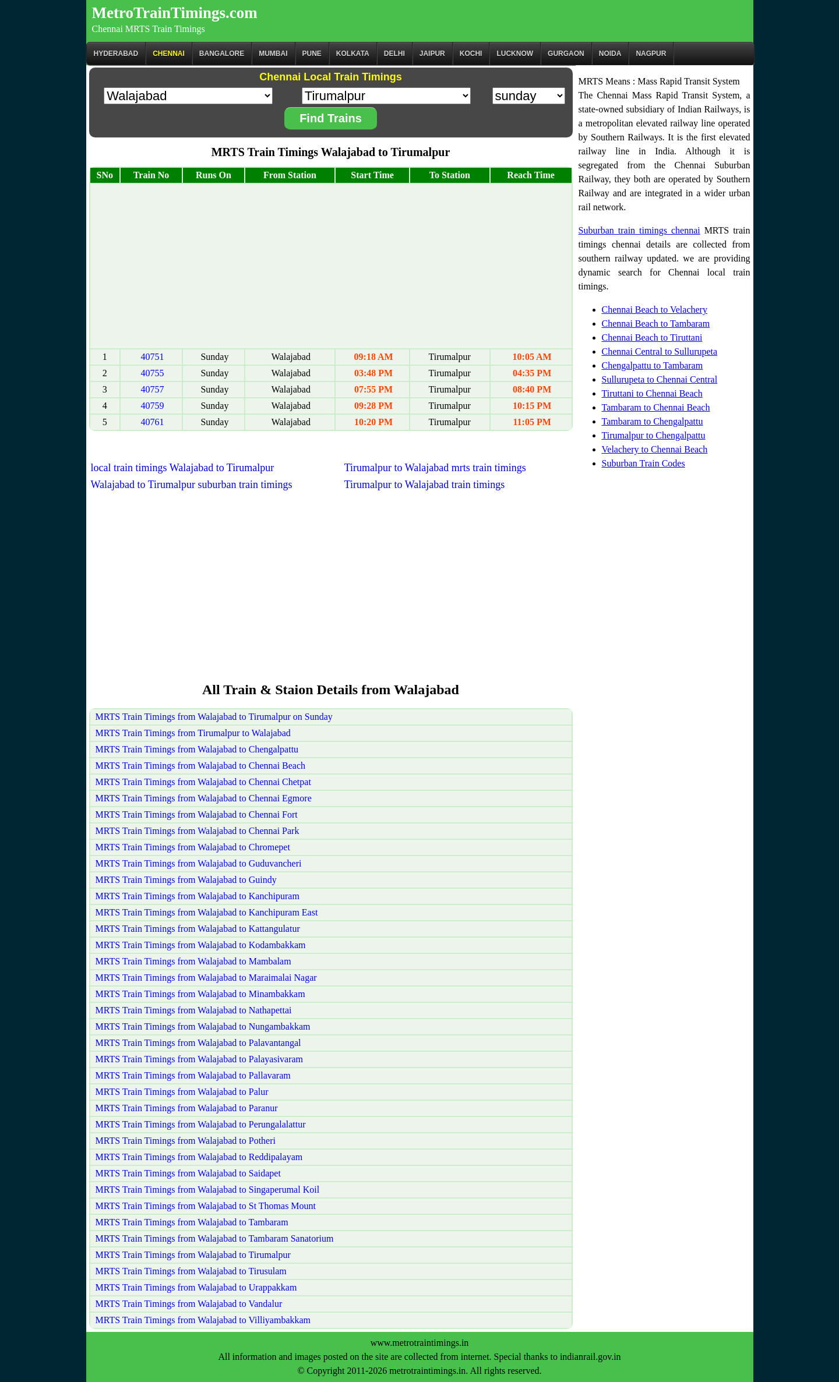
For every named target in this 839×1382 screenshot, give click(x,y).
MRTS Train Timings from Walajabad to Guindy (186, 880)
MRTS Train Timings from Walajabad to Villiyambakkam (203, 1320)
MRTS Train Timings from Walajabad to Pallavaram (193, 1075)
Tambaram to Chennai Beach (656, 407)
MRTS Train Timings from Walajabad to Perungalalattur (201, 1124)
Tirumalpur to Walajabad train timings (424, 484)
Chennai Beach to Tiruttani (652, 337)
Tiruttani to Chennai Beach (652, 393)
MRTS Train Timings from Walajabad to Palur (182, 1092)
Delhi (394, 54)
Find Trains (330, 118)
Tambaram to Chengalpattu (652, 421)
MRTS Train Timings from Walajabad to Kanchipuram (197, 896)
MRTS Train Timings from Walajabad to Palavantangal (198, 1043)
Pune (312, 54)
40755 (152, 373)
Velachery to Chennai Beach (655, 449)
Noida (610, 54)
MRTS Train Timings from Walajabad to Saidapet (188, 1173)
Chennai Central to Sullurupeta (660, 351)
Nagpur (651, 54)
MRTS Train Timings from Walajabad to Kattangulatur (198, 929)
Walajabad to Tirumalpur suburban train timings (191, 484)
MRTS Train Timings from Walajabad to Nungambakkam (203, 1026)
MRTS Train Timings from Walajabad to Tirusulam (191, 1271)
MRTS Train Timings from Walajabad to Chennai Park (197, 831)
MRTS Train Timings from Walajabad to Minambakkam (200, 994)
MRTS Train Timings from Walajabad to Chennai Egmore (204, 798)
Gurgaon (566, 54)
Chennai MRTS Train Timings (148, 29)
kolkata (352, 54)
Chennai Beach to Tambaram (656, 323)
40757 (152, 389)
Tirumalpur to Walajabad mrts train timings (435, 467)
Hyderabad (116, 54)
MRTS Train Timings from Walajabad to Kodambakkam (201, 945)
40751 (152, 357)
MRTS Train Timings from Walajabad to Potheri (186, 1141)
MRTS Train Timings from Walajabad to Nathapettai (194, 1010)
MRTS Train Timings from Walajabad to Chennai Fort (197, 814)
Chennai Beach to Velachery (654, 309)
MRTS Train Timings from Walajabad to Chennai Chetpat (203, 782)
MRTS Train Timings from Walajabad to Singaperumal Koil (208, 1189)
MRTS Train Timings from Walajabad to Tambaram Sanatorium (215, 1238)
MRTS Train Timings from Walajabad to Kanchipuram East (207, 912)
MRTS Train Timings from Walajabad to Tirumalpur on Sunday (214, 717)
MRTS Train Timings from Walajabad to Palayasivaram (200, 1059)
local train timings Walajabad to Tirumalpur (182, 467)
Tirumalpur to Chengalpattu (654, 435)
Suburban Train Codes (643, 463)
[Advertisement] (331, 266)
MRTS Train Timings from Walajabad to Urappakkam (196, 1287)
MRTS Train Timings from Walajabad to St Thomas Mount (206, 1206)
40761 (152, 422)
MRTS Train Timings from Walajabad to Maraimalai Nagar (206, 977)
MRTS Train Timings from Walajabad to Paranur (187, 1108)
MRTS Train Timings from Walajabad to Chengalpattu (197, 749)
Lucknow (514, 54)
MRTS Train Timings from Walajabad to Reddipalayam (199, 1157)
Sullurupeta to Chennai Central (660, 379)
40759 (152, 406)
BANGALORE (221, 54)
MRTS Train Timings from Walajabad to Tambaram (192, 1222)
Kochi (471, 54)
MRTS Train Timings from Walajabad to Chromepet (193, 847)
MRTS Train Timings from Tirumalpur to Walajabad (193, 733)
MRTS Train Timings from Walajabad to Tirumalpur (193, 1255)
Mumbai (273, 54)
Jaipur (432, 54)
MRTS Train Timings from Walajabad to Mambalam (193, 961)
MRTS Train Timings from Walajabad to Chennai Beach (201, 765)
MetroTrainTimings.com (175, 13)
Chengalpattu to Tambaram (652, 365)
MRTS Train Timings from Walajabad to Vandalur (189, 1304)
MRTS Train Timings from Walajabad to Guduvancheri (199, 863)
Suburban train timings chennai (639, 230)
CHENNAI (169, 54)
